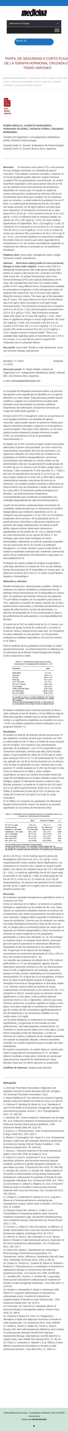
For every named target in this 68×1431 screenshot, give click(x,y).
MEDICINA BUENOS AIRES (14, 78)
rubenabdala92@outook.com (25, 381)
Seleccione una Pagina (34, 23)
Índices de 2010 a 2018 (37, 78)
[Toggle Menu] (57, 30)
